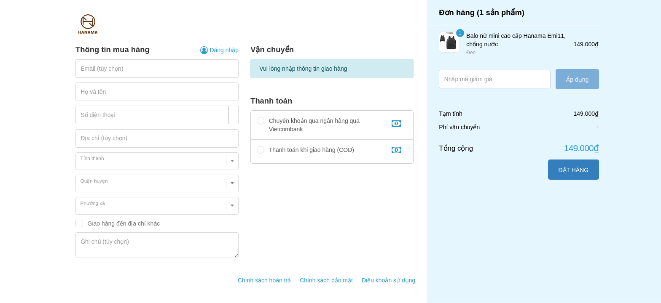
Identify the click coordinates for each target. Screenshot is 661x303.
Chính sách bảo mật (326, 280)
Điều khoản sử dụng (388, 280)
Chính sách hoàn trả (264, 280)
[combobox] (157, 161)
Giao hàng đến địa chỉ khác (124, 223)
